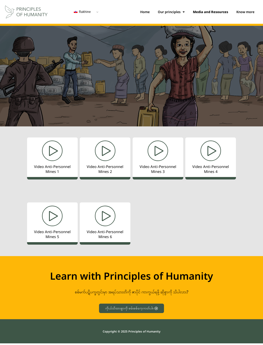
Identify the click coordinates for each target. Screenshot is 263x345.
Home (145, 12)
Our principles (171, 12)
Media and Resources (210, 12)
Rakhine (82, 12)
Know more (245, 12)
